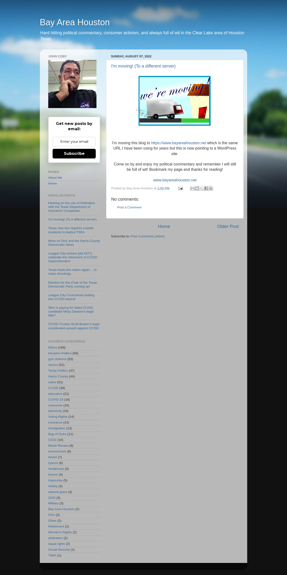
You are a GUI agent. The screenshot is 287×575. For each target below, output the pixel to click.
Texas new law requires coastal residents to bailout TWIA (70, 230)
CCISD (53, 388)
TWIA (52, 555)
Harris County (58, 376)
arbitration (55, 538)
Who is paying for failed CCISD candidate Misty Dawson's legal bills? (71, 311)
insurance (55, 422)
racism (53, 365)
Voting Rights (58, 416)
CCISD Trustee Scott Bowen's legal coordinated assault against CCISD (73, 326)
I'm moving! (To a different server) (143, 66)
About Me (55, 177)
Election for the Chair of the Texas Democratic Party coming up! (72, 284)
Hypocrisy (55, 480)
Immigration (56, 428)
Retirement (56, 526)
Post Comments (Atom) (148, 236)
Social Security (59, 549)
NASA (52, 457)
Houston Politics (60, 353)
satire (52, 382)
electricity (55, 411)
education (55, 394)
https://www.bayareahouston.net (178, 143)
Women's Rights (60, 532)
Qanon (53, 463)
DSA (51, 515)
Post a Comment (129, 207)
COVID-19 (55, 399)
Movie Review (58, 445)
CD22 (52, 440)
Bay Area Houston (75, 22)
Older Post (228, 226)
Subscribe (74, 153)
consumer (55, 405)
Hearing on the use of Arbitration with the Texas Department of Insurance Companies (71, 206)
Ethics (52, 347)
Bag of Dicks (57, 434)
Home (164, 226)
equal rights (56, 544)
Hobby (53, 486)
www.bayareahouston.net (175, 180)
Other (52, 520)
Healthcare (56, 469)
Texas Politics (58, 370)
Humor (53, 474)
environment (57, 451)
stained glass (57, 492)
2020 (51, 498)
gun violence (57, 359)
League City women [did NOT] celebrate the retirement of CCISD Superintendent (72, 257)
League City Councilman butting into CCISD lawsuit (71, 297)
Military (53, 503)
